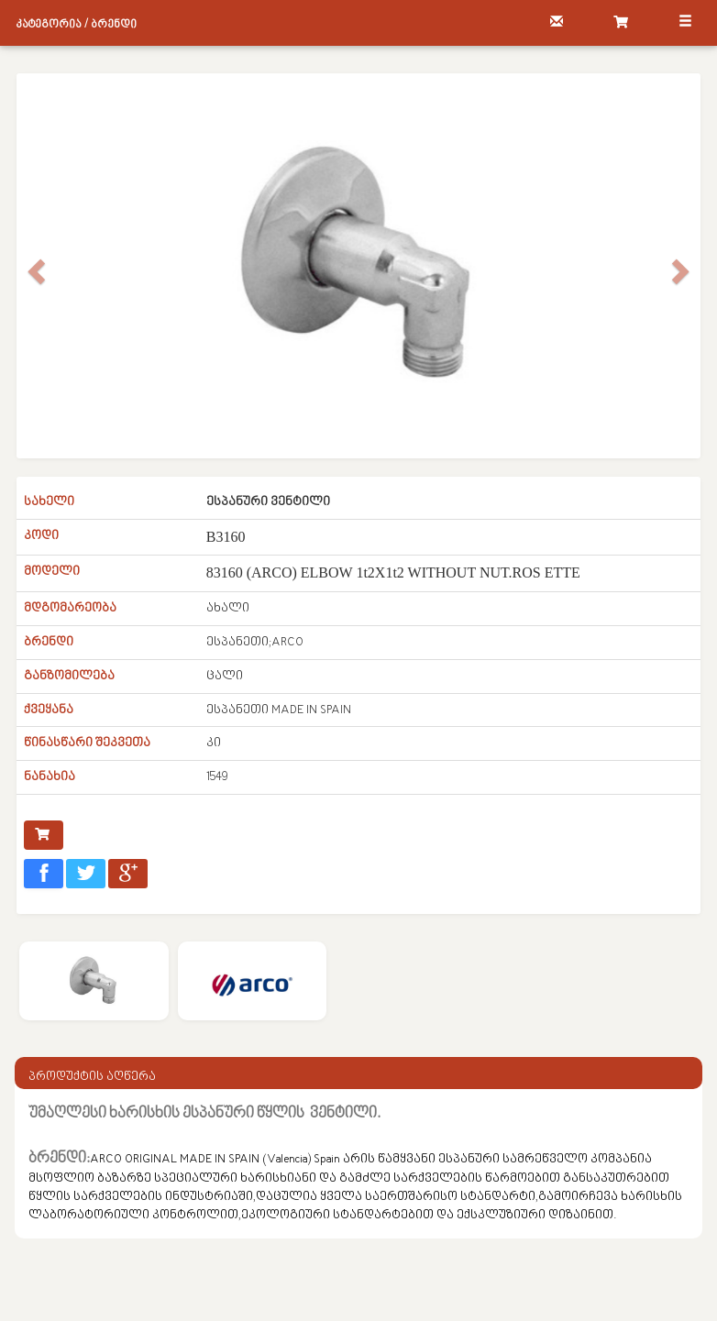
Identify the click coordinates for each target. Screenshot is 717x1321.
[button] (33, 265)
